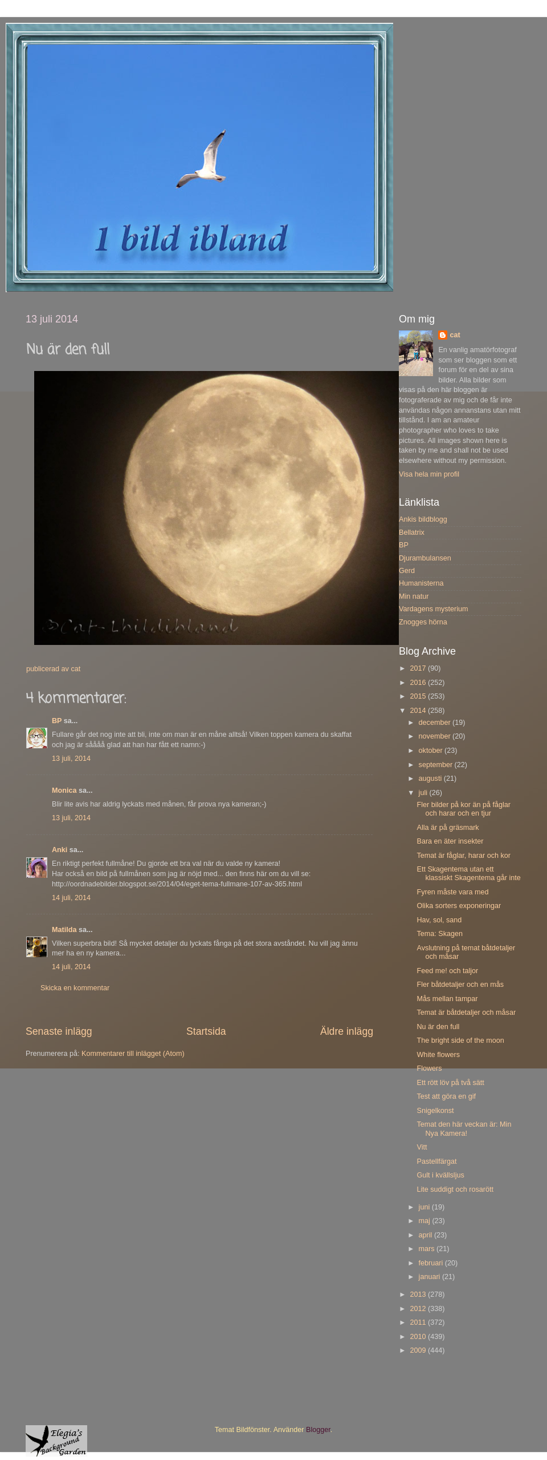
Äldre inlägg (346, 1031)
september (437, 765)
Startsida (206, 1031)
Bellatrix (411, 533)
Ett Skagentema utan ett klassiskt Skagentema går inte (468, 873)
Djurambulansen (425, 558)
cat (455, 335)
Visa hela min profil (429, 474)
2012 (419, 1309)
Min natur (414, 596)
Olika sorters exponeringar (459, 906)
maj (425, 1221)
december (436, 723)
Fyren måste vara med (452, 892)
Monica (64, 790)
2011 (419, 1322)
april (426, 1235)
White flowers (438, 1055)
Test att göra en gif (446, 1096)
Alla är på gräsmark (448, 828)
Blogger (318, 1430)
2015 (419, 696)
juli (424, 793)
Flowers (429, 1068)
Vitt (422, 1147)
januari (430, 1277)
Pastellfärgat (436, 1161)
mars (427, 1249)
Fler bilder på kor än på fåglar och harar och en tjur (464, 809)
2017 (419, 668)
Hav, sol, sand (439, 920)
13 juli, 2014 (71, 759)
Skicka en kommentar (74, 988)
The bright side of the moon (460, 1040)
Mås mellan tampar (447, 999)
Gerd (407, 571)
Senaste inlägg (59, 1031)
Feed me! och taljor (447, 971)
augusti (431, 779)
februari (432, 1263)
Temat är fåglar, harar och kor (464, 856)
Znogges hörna (423, 622)
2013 (419, 1294)
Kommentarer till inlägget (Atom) (133, 1054)
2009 (419, 1350)
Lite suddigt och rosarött (455, 1189)
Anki (59, 850)
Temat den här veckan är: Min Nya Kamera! (464, 1128)
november (436, 736)
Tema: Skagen (440, 934)
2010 (419, 1337)
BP (57, 721)
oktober (432, 751)
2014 (419, 711)
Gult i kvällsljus (440, 1175)
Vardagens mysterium (433, 609)
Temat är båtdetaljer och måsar (466, 1013)
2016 (419, 683)
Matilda (64, 930)
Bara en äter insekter (450, 841)
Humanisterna (421, 583)
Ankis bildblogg (423, 519)
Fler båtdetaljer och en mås (460, 985)
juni (425, 1207)
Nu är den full (438, 1027)
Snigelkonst (435, 1111)
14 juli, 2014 (71, 898)
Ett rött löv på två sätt (450, 1083)
